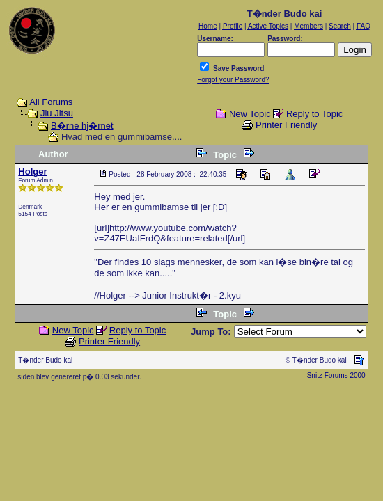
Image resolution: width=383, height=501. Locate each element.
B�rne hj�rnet (82, 125)
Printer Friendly (286, 125)
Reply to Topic (314, 114)
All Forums (50, 102)
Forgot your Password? (233, 80)
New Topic (250, 114)
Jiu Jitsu (56, 113)
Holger (32, 171)
